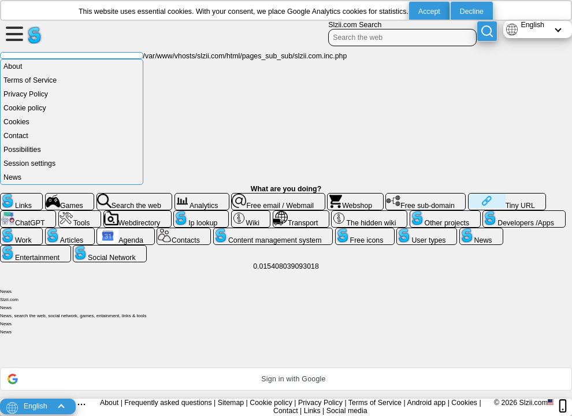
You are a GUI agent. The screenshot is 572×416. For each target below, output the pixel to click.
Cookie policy (24, 108)
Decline (472, 12)
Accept (429, 12)
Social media (346, 411)
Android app (426, 403)
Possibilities (22, 150)
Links (312, 411)
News (12, 177)
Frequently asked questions (167, 403)
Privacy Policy (25, 94)
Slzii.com (533, 403)
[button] (286, 379)
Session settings (29, 163)
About (12, 66)
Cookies (16, 122)
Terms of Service (30, 80)
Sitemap (231, 403)
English (532, 25)
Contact (15, 136)
